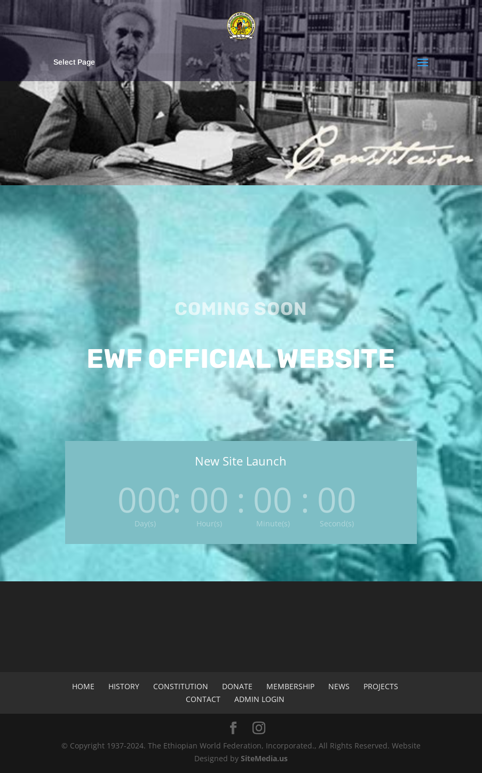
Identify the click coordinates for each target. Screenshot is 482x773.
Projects (381, 686)
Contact (203, 699)
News (339, 686)
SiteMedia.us (264, 758)
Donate (237, 686)
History (123, 686)
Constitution (180, 686)
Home (83, 686)
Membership (290, 686)
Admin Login (259, 699)
